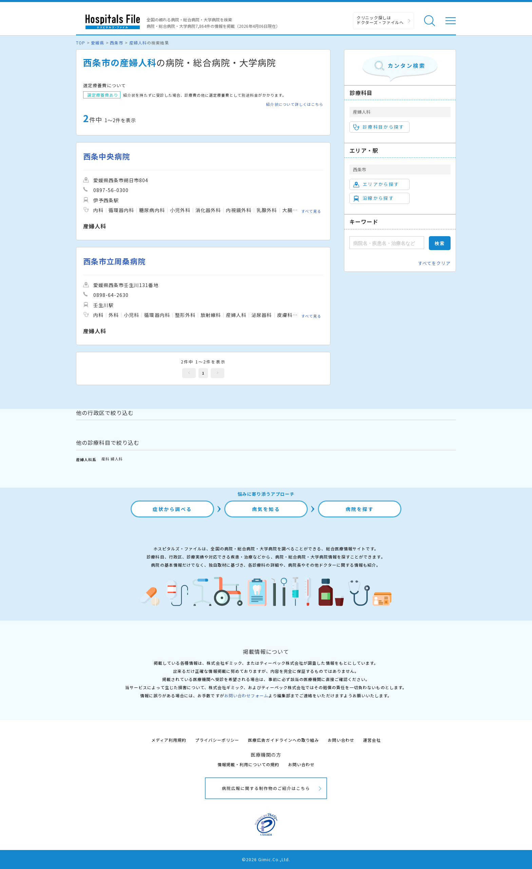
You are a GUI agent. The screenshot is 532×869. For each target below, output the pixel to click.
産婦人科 (138, 42)
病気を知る (266, 509)
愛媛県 (97, 42)
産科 (105, 458)
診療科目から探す (378, 127)
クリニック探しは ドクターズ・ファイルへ (380, 20)
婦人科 (117, 458)
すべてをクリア (434, 263)
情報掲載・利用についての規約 (248, 764)
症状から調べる (172, 509)
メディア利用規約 (168, 740)
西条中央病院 (106, 156)
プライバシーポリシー (217, 740)
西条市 (116, 42)
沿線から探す (373, 198)
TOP (80, 42)
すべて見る (311, 211)
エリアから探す (376, 184)
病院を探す (360, 509)
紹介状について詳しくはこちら (294, 104)
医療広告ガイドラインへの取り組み (283, 740)
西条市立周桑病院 (114, 261)
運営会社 (372, 740)
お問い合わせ (341, 740)
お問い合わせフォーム (246, 695)
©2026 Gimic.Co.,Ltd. (266, 859)
